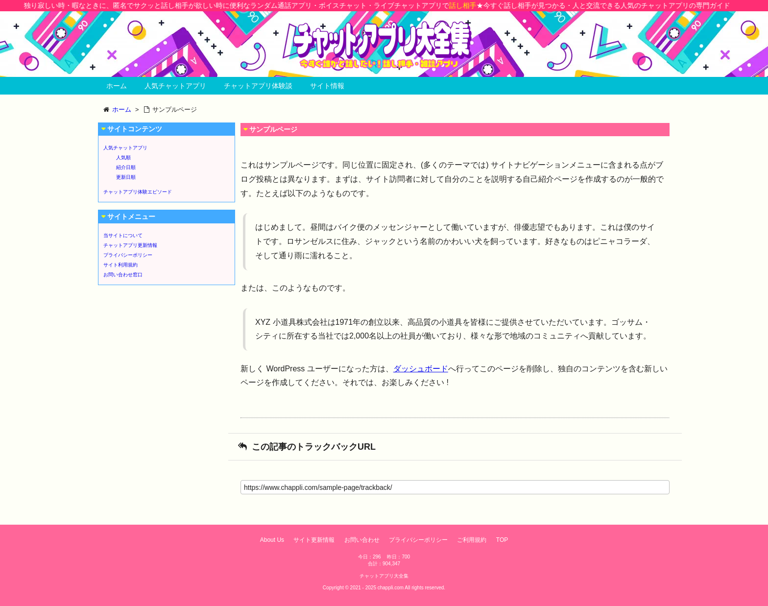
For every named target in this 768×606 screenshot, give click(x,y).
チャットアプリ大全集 (384, 576)
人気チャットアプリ (175, 86)
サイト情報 (327, 86)
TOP (502, 539)
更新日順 (126, 177)
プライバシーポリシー (127, 255)
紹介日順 (126, 167)
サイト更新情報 (314, 539)
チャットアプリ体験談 (258, 86)
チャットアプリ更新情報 (130, 245)
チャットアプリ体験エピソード (137, 191)
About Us (272, 539)
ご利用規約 (471, 539)
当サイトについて (123, 235)
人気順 (123, 157)
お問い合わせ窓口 (123, 274)
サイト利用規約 (120, 264)
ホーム (116, 86)
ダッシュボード (420, 368)
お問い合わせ (362, 539)
